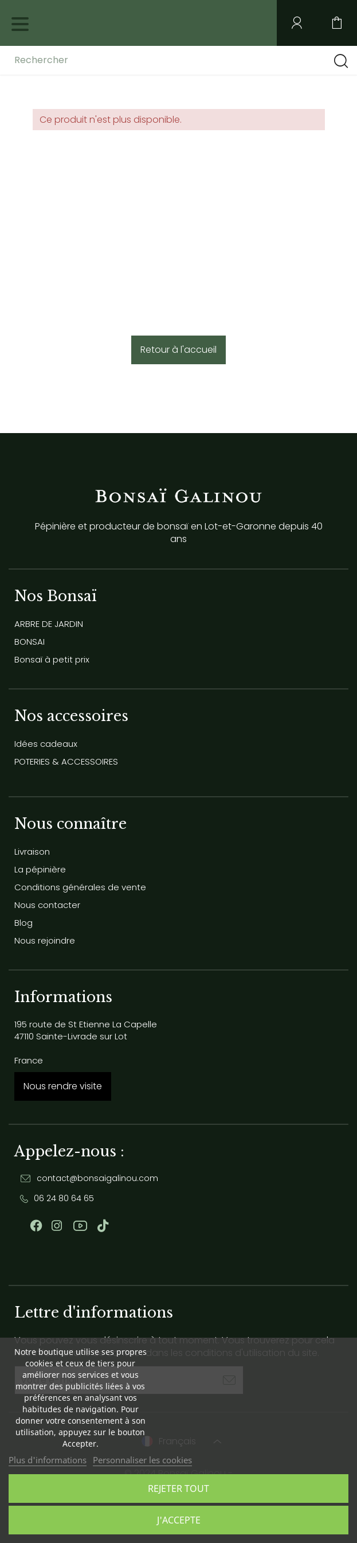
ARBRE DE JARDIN (48, 624)
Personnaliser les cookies (142, 1460)
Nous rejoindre (44, 940)
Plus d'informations (48, 1460)
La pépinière (40, 869)
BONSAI (29, 642)
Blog (23, 923)
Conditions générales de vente (80, 887)
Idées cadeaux (45, 744)
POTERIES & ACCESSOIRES (66, 761)
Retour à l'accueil (178, 349)
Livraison (32, 851)
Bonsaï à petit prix (51, 659)
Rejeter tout (178, 1488)
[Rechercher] (105, 60)
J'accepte (179, 1520)
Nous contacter (47, 905)
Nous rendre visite (62, 1086)
